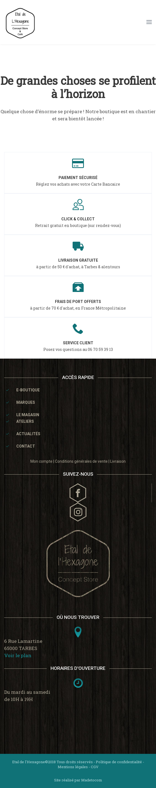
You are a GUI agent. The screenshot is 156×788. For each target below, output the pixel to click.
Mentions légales (73, 766)
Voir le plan (17, 655)
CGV (95, 766)
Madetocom (91, 780)
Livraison (118, 461)
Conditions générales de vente (81, 461)
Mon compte (41, 461)
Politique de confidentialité (119, 761)
